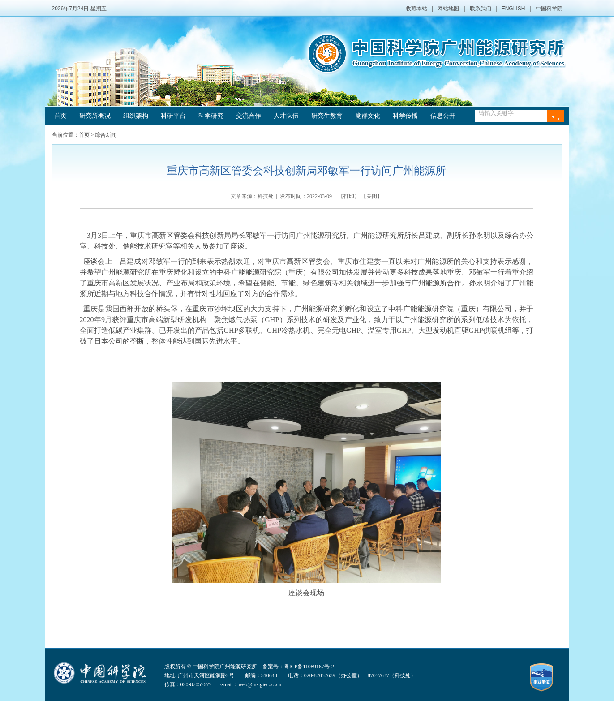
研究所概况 (95, 115)
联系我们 (480, 8)
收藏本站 (416, 8)
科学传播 (405, 115)
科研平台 (173, 115)
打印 (348, 196)
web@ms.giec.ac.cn (259, 684)
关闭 (371, 196)
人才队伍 (286, 115)
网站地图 (448, 8)
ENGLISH (513, 8)
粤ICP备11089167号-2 (309, 666)
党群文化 (367, 115)
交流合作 (248, 115)
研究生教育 (327, 115)
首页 (60, 115)
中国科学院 (549, 8)
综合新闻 (105, 135)
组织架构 (135, 115)
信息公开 (442, 115)
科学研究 (210, 115)
